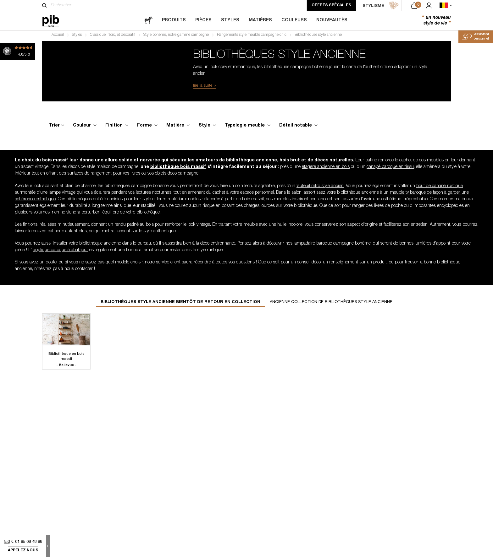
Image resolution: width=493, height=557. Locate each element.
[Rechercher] (44, 5)
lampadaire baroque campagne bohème (332, 245)
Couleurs (294, 20)
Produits (174, 20)
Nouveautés (331, 20)
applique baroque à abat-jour (60, 252)
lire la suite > (204, 87)
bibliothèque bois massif (178, 169)
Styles (230, 20)
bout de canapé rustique (439, 188)
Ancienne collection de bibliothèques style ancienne (331, 304)
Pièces (203, 20)
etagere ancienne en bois (326, 169)
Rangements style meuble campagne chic (251, 36)
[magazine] (148, 20)
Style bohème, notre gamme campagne (176, 36)
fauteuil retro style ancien (320, 188)
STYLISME (381, 6)
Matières (260, 20)
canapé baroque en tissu (390, 169)
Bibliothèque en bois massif (66, 361)
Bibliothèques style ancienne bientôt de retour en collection (180, 304)
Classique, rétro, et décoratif (112, 36)
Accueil (58, 36)
